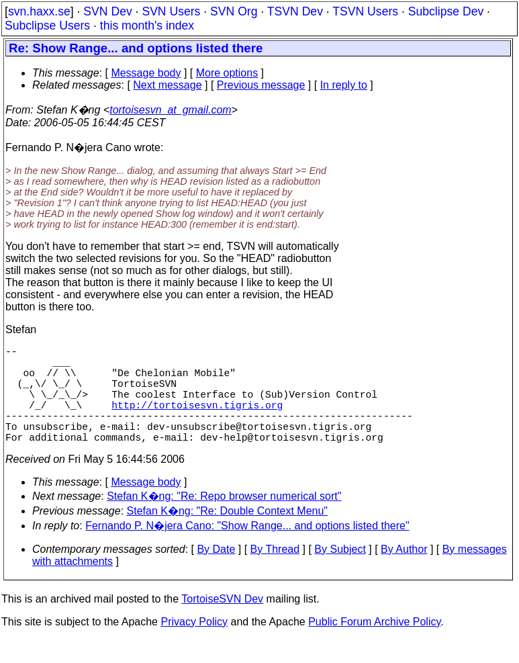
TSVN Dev (295, 11)
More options (227, 73)
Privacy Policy (194, 646)
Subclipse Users (47, 25)
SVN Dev (107, 11)
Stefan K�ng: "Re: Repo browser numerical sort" (224, 520)
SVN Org (233, 11)
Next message (167, 85)
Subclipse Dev (445, 11)
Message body (146, 73)
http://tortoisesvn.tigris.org (197, 420)
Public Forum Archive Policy (374, 646)
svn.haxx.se (39, 11)
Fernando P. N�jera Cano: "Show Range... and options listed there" (247, 550)
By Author (404, 573)
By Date (216, 573)
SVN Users (171, 11)
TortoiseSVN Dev (222, 623)
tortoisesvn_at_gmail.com (170, 110)
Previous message (261, 85)
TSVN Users (365, 11)
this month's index (147, 25)
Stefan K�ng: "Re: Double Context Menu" (227, 535)
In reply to (343, 85)
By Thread (275, 573)
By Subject (339, 573)
